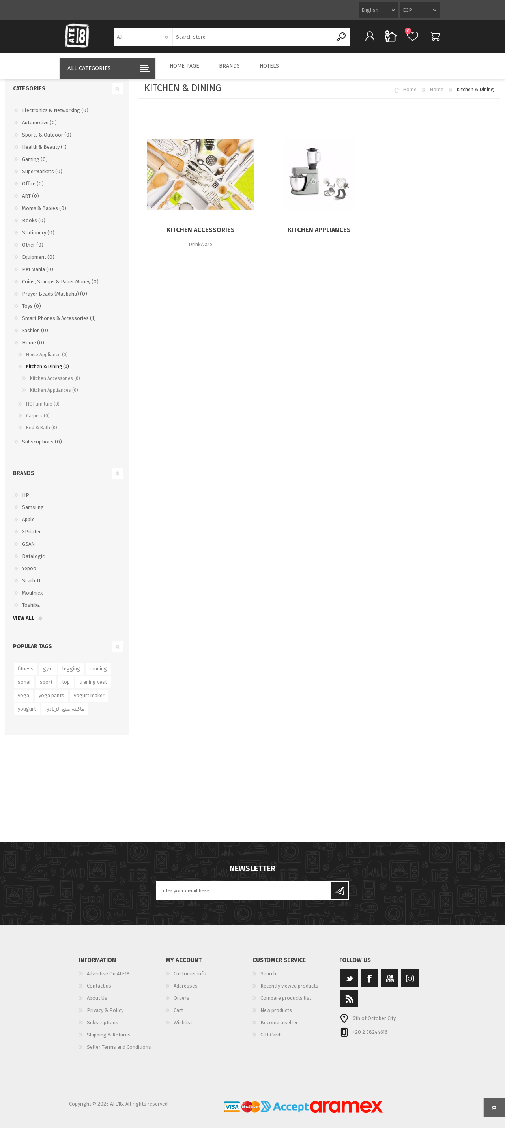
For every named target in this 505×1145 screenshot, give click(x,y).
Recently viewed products (289, 991)
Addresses (186, 991)
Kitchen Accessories (200, 235)
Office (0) (33, 189)
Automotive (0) (39, 128)
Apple (28, 525)
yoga (23, 701)
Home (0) (33, 348)
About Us (97, 1004)
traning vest (93, 687)
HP (25, 500)
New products (276, 1016)
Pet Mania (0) (37, 275)
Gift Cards (271, 1040)
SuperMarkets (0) (42, 177)
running (98, 674)
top (66, 687)
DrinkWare (200, 250)
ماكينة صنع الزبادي (64, 714)
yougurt (27, 714)
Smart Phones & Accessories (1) (59, 324)
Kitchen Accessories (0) (55, 384)
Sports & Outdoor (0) (46, 140)
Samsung (33, 513)
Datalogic (33, 562)
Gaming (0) (35, 165)
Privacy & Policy (105, 1016)
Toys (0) (31, 311)
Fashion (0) (35, 336)
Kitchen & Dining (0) (47, 372)
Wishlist (183, 1028)
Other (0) (32, 250)
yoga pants (51, 701)
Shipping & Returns (109, 1040)
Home (410, 95)
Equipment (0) (38, 263)
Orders (181, 1004)
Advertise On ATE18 (108, 979)
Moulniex (32, 598)
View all (23, 624)
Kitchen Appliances (319, 235)
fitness (26, 674)
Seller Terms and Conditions (119, 1052)
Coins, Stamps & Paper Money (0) (60, 287)
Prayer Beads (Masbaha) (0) (54, 299)
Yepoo (29, 574)
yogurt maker (89, 701)
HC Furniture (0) (43, 409)
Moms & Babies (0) (44, 214)
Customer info (190, 979)
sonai (24, 687)
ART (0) (30, 201)
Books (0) (33, 226)
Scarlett (31, 586)
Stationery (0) (38, 238)
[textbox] (253, 40)
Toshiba (31, 611)
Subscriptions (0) (42, 447)
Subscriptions (102, 1028)
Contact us (99, 991)
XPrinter (31, 537)
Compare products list (285, 1004)
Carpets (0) (38, 421)
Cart (429, 39)
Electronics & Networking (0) (55, 116)
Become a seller (279, 1028)
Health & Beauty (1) (44, 152)
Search (268, 979)
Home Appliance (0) (47, 360)
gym (48, 674)
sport (46, 687)
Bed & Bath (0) (41, 433)
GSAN (28, 549)
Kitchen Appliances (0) (54, 396)
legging (71, 674)
